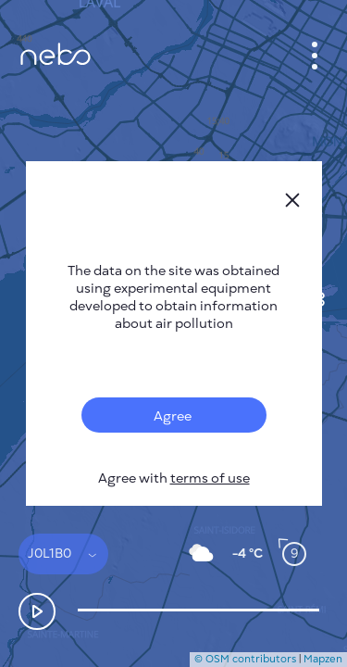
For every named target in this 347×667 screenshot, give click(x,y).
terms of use (210, 478)
